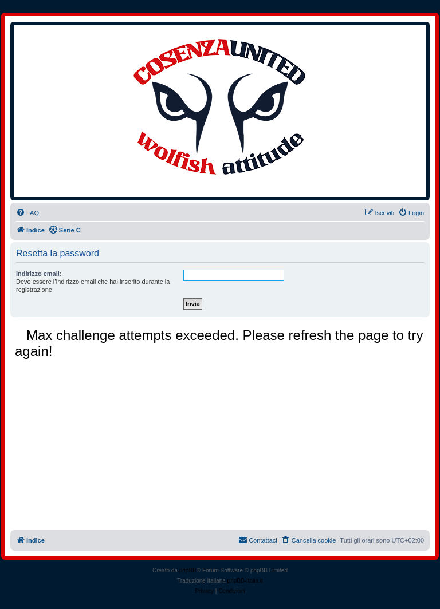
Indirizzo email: (38, 273)
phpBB (188, 570)
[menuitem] (27, 213)
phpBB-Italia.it (245, 581)
